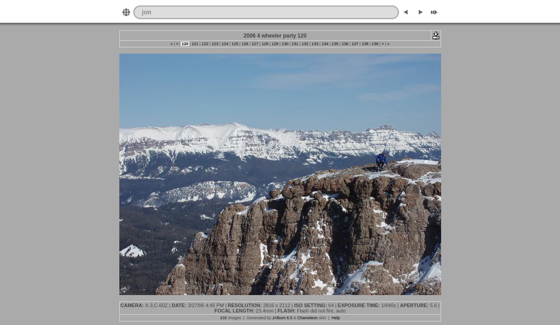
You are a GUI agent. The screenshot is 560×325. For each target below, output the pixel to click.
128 (265, 44)
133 (315, 44)
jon (147, 12)
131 (295, 44)
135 (335, 44)
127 (255, 44)
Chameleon (307, 318)
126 (244, 44)
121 (194, 44)
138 (365, 44)
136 (345, 44)
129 (274, 44)
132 (304, 44)
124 (224, 44)
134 (324, 44)
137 (354, 44)
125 (235, 44)
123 (215, 44)
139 (375, 44)
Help (336, 318)
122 (205, 44)
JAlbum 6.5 (282, 318)
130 (285, 44)
